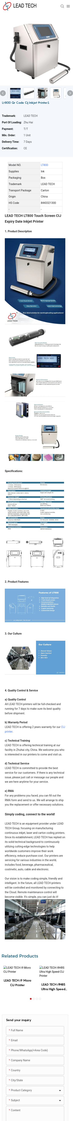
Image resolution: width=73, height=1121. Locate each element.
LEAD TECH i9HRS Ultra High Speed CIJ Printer (53, 983)
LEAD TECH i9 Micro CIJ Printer (17, 983)
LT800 (44, 165)
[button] (31, 995)
